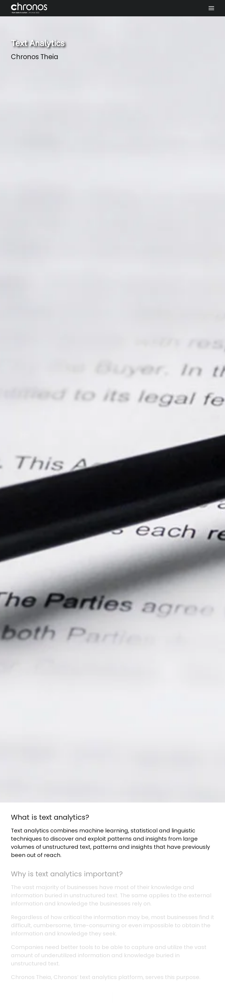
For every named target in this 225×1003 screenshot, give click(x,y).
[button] (211, 8)
